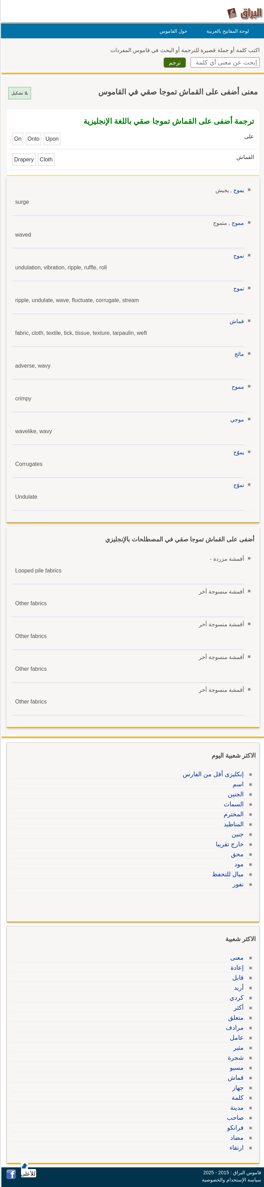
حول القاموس (172, 31)
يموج (237, 190)
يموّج (237, 452)
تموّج (237, 485)
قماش (236, 321)
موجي (236, 419)
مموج (237, 223)
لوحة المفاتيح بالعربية (226, 31)
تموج (237, 256)
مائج (238, 354)
